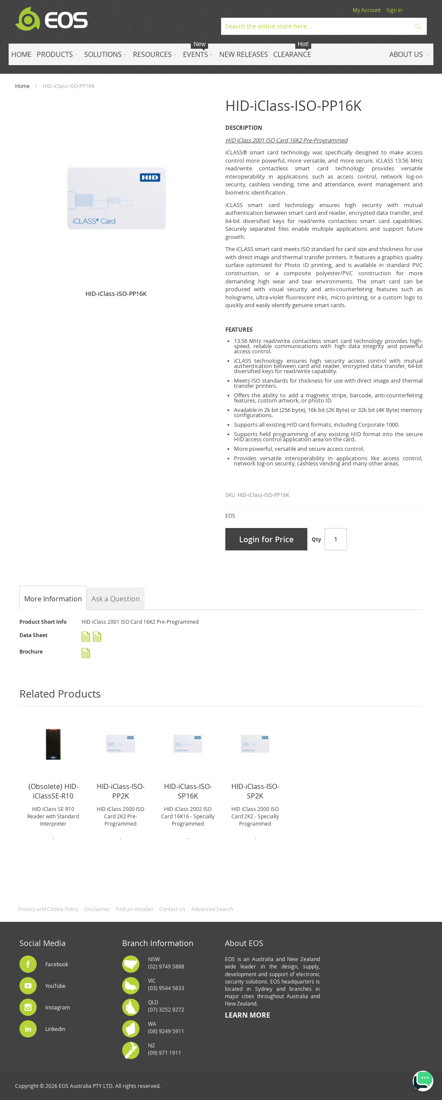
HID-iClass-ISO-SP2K (255, 791)
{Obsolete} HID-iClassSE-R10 (53, 791)
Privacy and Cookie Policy (48, 908)
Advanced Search (212, 908)
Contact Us (172, 908)
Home (22, 85)
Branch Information (157, 943)
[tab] (53, 599)
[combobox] (324, 26)
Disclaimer (97, 908)
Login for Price (266, 539)
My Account (367, 9)
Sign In (394, 9)
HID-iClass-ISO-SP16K (188, 791)
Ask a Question (116, 598)
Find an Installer (135, 908)
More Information (53, 598)
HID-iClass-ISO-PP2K (121, 791)
